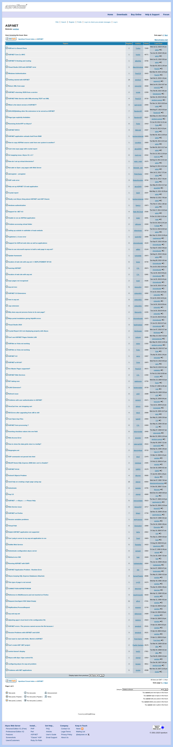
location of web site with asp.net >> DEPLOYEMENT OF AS (29, 262)
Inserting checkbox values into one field (23, 431)
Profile (79, 22)
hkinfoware (138, 331)
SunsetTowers (138, 576)
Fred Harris (138, 639)
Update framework (15, 255)
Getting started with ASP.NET (19, 80)
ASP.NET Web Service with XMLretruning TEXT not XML (28, 98)
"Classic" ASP (36, 737)
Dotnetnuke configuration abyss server (22, 551)
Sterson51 (137, 312)
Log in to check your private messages (97, 22)
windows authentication (17, 205)
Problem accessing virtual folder (20, 224)
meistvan (138, 463)
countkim (138, 142)
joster (138, 218)
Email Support (51, 737)
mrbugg (138, 337)
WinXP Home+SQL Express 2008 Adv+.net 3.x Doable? (28, 463)
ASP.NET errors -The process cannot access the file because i (31, 626)
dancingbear (138, 450)
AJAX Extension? (14, 387)
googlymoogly (138, 595)
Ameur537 (138, 507)
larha (138, 532)
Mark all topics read (161, 40)
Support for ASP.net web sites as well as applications (27, 243)
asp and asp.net (14, 614)
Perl (32, 732)
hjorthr (138, 54)
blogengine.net (13, 450)
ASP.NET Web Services (16, 375)
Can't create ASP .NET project (19, 645)
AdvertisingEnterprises (157, 483)
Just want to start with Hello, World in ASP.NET (25, 639)
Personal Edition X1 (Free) (16, 729)
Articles (49, 732)
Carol (138, 538)
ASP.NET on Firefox (15, 513)
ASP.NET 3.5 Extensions (17, 293)
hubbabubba (138, 563)
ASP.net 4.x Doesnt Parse (17, 48)
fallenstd (138, 130)
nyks (156, 389)
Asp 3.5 (11, 494)
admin (157, 50)
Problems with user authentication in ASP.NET (25, 400)
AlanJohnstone (138, 67)
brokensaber (138, 387)
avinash (138, 551)
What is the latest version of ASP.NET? (22, 105)
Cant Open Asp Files (15, 419)
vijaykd (138, 494)
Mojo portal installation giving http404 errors (24, 318)
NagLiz (138, 205)
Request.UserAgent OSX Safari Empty (22, 601)
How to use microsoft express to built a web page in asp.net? (30, 249)
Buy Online (136, 14)
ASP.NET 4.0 (12, 356)
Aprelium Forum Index (26, 39)
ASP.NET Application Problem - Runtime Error (25, 570)
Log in (115, 22)
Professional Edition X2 (15, 732)
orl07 (138, 394)
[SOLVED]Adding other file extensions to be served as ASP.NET (31, 111)
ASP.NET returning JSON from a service (22, 92)
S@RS (138, 469)
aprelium (16, 29)
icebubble (138, 255)
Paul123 (157, 69)
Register (72, 22)
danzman (138, 588)
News (78, 729)
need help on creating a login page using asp (24, 482)
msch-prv (138, 155)
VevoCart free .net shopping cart (20, 406)
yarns (138, 356)
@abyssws (80, 735)
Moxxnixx (157, 489)
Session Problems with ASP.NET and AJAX (24, 632)
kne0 (138, 281)
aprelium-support (157, 100)
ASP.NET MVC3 (13, 130)
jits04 (138, 193)
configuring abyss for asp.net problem (22, 664)
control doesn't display (16, 651)
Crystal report (13, 193)
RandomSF (138, 111)
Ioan (138, 557)
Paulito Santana (138, 645)
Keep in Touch (81, 726)
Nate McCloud (138, 211)
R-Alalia (157, 226)
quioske (138, 488)
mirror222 (138, 86)
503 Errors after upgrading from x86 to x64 (23, 412)
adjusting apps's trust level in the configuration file (27, 620)
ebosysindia (138, 431)
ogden (157, 106)
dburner (138, 475)
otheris (138, 406)
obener (138, 482)
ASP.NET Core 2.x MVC (16, 54)
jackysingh (138, 105)
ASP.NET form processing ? (18, 425)
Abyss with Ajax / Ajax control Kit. (20, 657)
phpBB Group (91, 714)
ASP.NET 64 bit (13, 469)
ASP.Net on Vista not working (19, 343)
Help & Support (152, 14)
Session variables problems (18, 519)
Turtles (138, 48)
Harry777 (157, 452)
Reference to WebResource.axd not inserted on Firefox (28, 595)
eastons (138, 620)
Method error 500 (14, 557)
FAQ (57, 22)
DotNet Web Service (15, 544)
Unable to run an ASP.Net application (21, 218)
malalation (157, 370)
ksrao (138, 262)
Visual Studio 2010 (15, 325)
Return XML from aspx (16, 86)
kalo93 (138, 419)
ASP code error (13, 180)
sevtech (138, 400)
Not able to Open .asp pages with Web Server (24, 167)
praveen (138, 607)
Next (166, 35)
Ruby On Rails (36, 740)
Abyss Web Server (12, 726)
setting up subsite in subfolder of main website (25, 230)
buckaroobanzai (138, 136)
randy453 (138, 237)
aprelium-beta (157, 665)
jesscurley (138, 287)
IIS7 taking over (14, 381)
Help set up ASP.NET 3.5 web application (23, 186)
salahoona (138, 381)
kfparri (138, 513)
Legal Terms (66, 732)
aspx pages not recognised (18, 281)
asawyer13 (157, 81)
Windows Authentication (17, 73)
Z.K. (138, 268)
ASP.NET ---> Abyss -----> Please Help (22, 500)
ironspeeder (157, 408)
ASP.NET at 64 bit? (15, 362)
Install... (33, 726)
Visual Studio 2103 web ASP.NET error (22, 67)
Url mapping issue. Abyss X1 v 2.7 (20, 155)
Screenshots (11, 737)
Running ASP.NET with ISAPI (18, 563)
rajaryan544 (138, 444)
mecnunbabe (138, 500)
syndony (157, 376)
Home (110, 14)
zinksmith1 (138, 293)
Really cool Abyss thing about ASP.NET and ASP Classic (29, 199)
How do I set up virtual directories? (21, 161)
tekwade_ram (138, 167)
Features (9, 735)
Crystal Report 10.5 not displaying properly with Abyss (28, 331)
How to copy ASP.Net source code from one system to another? (31, 142)
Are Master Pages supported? (19, 369)
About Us (64, 737)
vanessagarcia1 (157, 339)
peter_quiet (138, 161)
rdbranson (138, 614)
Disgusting (138, 526)
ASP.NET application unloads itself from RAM (24, 136)
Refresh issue (13, 394)
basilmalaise (138, 325)
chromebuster (138, 243)
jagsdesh (138, 626)
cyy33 (138, 582)
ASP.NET (11, 25)
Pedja (138, 124)
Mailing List (80, 732)
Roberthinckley (138, 180)
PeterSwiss (138, 174)
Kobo (138, 350)
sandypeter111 (157, 502)
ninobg (138, 670)
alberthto (138, 61)
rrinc (157, 496)
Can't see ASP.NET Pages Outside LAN (22, 337)
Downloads (122, 14)
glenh (138, 412)
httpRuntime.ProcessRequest (19, 607)
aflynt (138, 601)
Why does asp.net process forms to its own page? (26, 312)
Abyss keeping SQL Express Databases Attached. (26, 576)
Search (63, 22)
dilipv (157, 646)
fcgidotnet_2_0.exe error (17, 237)
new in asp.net (13, 299)
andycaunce (138, 519)
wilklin (138, 249)
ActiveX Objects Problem (17, 475)
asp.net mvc (12, 287)
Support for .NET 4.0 (15, 211)
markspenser (157, 238)
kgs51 (138, 651)
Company (64, 726)
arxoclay (138, 438)
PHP (32, 729)
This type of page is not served (19, 582)
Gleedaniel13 (157, 94)
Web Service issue (15, 507)
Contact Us (65, 729)
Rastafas (138, 544)
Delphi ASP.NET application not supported (23, 532)
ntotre (138, 343)
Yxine (138, 362)
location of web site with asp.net (20, 274)
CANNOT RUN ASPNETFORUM (19, 588)
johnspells (157, 357)
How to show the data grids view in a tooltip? (24, 444)
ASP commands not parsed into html (21, 456)
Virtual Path (12, 526)
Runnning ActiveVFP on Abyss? (20, 124)
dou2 (138, 456)
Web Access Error (14, 438)
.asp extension (13, 306)
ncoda (138, 92)
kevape (138, 664)
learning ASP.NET (14, 268)
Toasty (157, 383)
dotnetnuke (12, 488)
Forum (166, 14)
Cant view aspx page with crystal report (22, 149)
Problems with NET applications (20, 670)
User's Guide (51, 735)
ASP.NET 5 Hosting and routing (19, 61)
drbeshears (138, 230)
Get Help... (49, 726)
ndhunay (138, 224)
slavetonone (157, 546)
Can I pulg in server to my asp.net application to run (27, 538)
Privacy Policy (66, 735)
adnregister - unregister (16, 174)
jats (138, 570)
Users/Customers (12, 740)
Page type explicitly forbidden (19, 117)
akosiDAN (138, 149)
